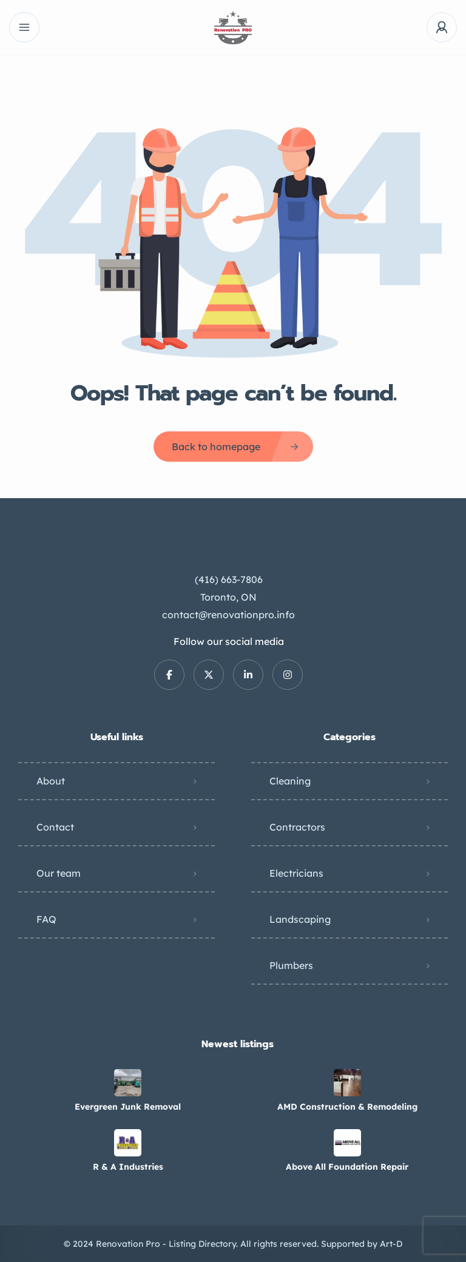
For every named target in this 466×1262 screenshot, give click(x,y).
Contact (55, 827)
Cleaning (290, 781)
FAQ (46, 919)
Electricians (296, 873)
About (50, 781)
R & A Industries (128, 1166)
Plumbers (291, 965)
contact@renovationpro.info (228, 615)
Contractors (297, 827)
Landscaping (300, 919)
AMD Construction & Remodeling (347, 1106)
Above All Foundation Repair (347, 1166)
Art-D (391, 1243)
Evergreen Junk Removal (128, 1106)
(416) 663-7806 (229, 579)
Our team (58, 873)
